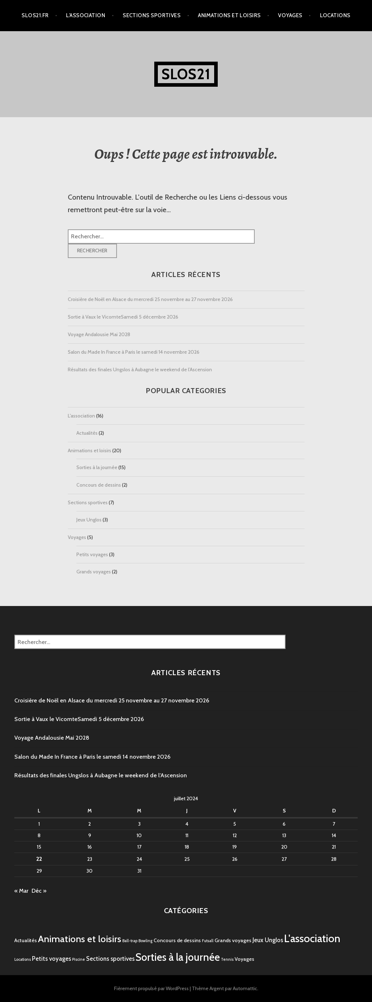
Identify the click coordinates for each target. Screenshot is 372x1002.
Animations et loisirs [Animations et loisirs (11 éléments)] (79, 939)
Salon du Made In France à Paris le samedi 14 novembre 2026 (133, 352)
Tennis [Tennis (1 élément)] (227, 959)
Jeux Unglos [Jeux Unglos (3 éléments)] (268, 940)
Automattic (245, 988)
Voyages (290, 15)
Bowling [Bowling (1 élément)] (145, 941)
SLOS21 (186, 74)
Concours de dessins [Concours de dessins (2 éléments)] (177, 940)
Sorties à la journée (96, 467)
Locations (335, 15)
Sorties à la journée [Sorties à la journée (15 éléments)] (178, 957)
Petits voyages (92, 554)
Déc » (39, 890)
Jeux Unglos (89, 519)
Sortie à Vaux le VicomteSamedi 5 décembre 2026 (123, 317)
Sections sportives (151, 15)
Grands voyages (93, 571)
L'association (81, 415)
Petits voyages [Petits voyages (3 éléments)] (51, 958)
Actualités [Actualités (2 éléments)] (25, 940)
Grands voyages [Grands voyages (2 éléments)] (233, 940)
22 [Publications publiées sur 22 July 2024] (39, 858)
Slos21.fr (35, 15)
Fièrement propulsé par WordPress (151, 988)
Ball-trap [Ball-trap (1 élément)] (129, 941)
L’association (85, 15)
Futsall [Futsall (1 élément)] (207, 941)
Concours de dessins (98, 485)
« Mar (21, 890)
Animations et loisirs (229, 15)
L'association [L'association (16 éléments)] (312, 938)
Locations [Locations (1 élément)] (22, 959)
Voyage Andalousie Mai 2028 (99, 334)
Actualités (87, 433)
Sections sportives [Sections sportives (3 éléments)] (110, 958)
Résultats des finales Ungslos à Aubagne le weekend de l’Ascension (140, 369)
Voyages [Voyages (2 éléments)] (244, 959)
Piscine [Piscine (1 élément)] (78, 959)
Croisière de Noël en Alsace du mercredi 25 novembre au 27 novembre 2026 (150, 299)
